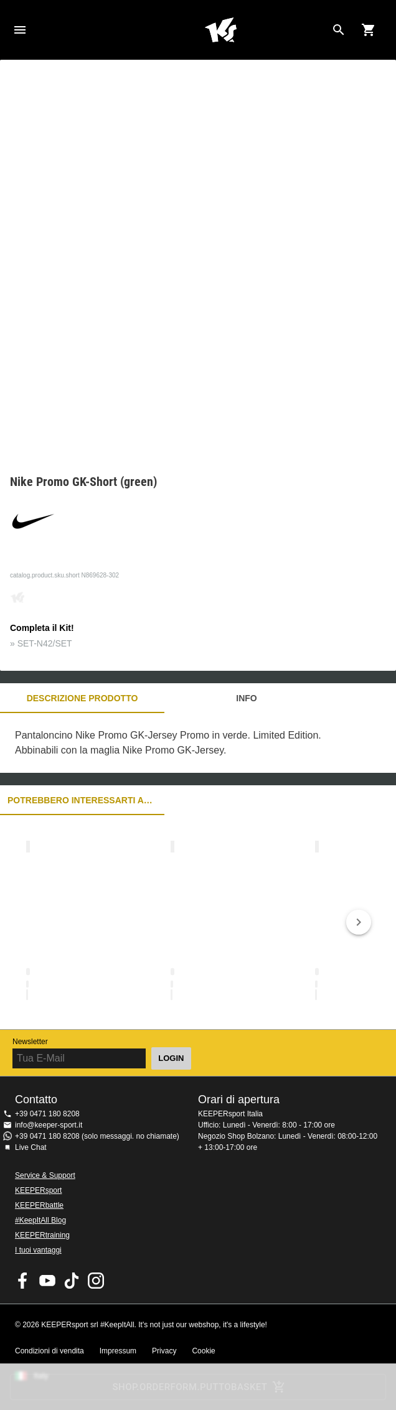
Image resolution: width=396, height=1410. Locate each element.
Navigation (20, 30)
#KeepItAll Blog (40, 1220)
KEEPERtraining (42, 1235)
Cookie (203, 1351)
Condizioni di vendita (49, 1351)
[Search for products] (338, 29)
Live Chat (31, 1147)
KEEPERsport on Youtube (47, 1280)
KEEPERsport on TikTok (72, 1280)
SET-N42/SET (44, 643)
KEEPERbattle (39, 1205)
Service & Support (45, 1175)
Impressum (118, 1351)
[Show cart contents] (368, 29)
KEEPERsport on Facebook (23, 1280)
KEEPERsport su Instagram (96, 1280)
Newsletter (30, 1041)
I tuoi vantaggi (38, 1250)
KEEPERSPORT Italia (220, 29)
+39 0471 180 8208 (47, 1113)
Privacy (164, 1351)
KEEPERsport (38, 1190)
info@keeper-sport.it (48, 1125)
